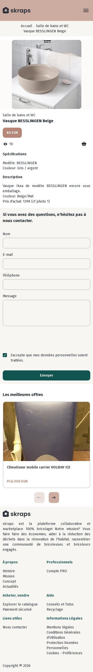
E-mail (8, 255)
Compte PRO (57, 571)
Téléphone (11, 275)
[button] (54, 497)
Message (10, 296)
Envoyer (46, 375)
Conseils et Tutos (60, 604)
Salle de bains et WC (52, 26)
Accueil (26, 26)
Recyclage (55, 609)
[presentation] (46, 339)
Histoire (9, 571)
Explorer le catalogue (20, 604)
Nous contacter (15, 627)
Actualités (10, 587)
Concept (9, 581)
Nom (6, 234)
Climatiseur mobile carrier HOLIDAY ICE (38, 467)
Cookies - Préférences (64, 653)
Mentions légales (60, 627)
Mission (8, 576)
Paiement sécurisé (17, 609)
